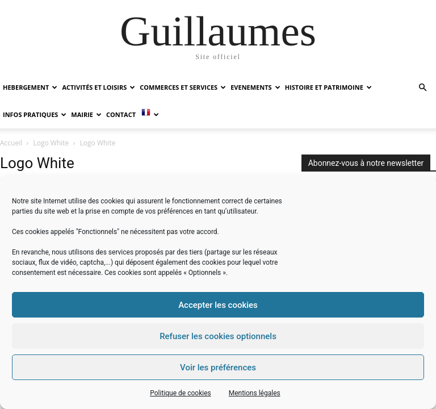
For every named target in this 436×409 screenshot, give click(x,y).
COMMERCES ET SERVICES (183, 87)
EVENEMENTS (255, 87)
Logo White (51, 143)
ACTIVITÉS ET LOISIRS (98, 87)
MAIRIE (86, 114)
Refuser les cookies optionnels (218, 336)
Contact (121, 114)
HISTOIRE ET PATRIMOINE (328, 87)
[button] (422, 87)
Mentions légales (254, 393)
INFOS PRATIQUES (34, 114)
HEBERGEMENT (30, 87)
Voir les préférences (218, 367)
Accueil (11, 143)
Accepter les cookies (218, 305)
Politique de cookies (180, 393)
